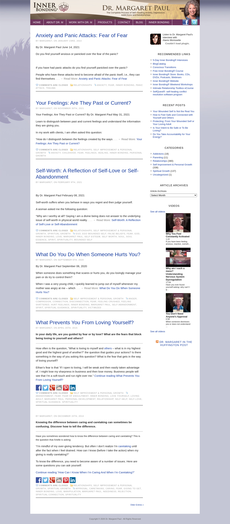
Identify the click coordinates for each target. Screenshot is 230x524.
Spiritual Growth (59, 234)
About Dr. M (54, 22)
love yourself (119, 396)
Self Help (121, 399)
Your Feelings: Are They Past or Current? (83, 103)
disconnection (79, 301)
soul (121, 236)
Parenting (158, 157)
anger (133, 298)
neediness (109, 491)
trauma (51, 88)
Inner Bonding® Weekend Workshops (173, 84)
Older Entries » (137, 505)
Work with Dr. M (80, 22)
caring (110, 488)
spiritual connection (50, 494)
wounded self (83, 240)
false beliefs (116, 234)
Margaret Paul (73, 236)
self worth (109, 236)
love (59, 236)
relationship (105, 399)
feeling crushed (109, 301)
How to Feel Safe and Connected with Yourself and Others (173, 116)
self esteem (92, 236)
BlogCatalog (159, 63)
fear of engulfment (75, 396)
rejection (124, 491)
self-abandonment (124, 305)
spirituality (65, 240)
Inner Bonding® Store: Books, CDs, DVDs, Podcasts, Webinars (171, 76)
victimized (94, 307)
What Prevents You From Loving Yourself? (85, 322)
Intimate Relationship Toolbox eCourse (173, 88)
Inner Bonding (159, 22)
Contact (124, 22)
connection (60, 301)
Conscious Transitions (164, 67)
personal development (80, 399)
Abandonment (44, 396)
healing (103, 153)
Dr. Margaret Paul (113, 519)
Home (37, 22)
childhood (69, 153)
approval (82, 488)
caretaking (124, 446)
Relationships (83, 85)
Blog (139, 22)
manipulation (72, 491)
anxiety (102, 85)
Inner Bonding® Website (166, 81)
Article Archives (158, 191)
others (108, 348)
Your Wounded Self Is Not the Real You (173, 111)
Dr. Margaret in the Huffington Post (175, 343)
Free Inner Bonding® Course (168, 71)
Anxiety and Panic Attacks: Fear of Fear (82, 35)
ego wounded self (94, 234)
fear (111, 85)
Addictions (158, 153)
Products (105, 22)
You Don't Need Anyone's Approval (176, 315)
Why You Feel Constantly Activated (177, 235)
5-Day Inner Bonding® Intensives (170, 60)
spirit (52, 240)
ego (78, 234)
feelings (90, 153)
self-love (135, 399)
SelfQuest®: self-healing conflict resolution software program (170, 93)
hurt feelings (60, 305)
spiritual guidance (57, 307)
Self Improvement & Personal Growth (98, 298)
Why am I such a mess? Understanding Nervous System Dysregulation (175, 274)
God (137, 234)
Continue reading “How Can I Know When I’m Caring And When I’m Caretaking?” (85, 472)
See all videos (157, 211)
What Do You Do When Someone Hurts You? (88, 254)
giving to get (132, 488)
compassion (43, 301)
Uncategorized (160, 174)
